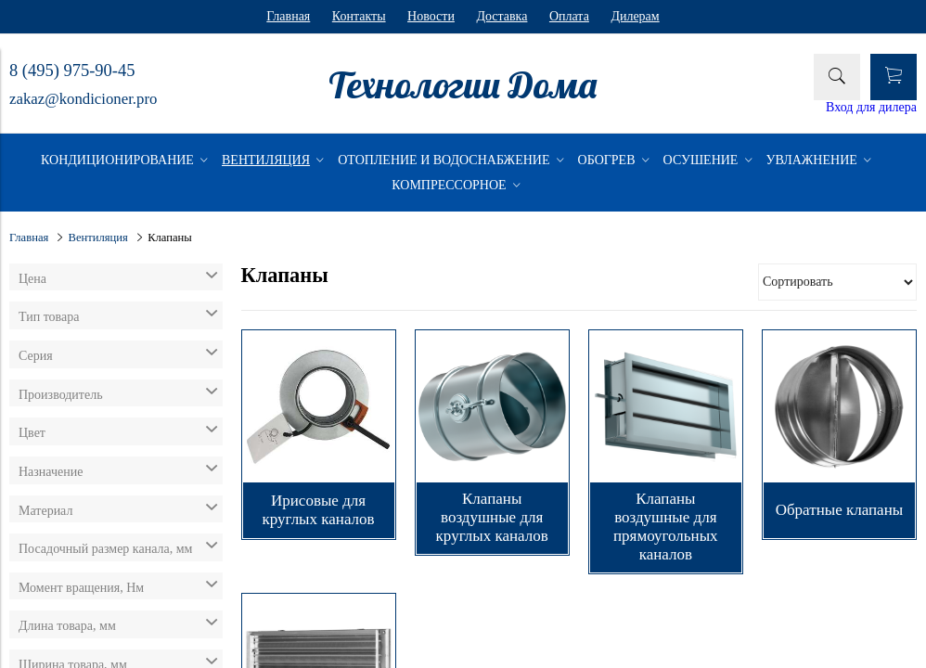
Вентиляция (98, 237)
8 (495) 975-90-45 (72, 70)
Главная (288, 16)
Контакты (359, 16)
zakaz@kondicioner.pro (83, 99)
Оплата (569, 16)
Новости (431, 16)
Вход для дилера (871, 107)
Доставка (501, 16)
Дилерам (635, 16)
